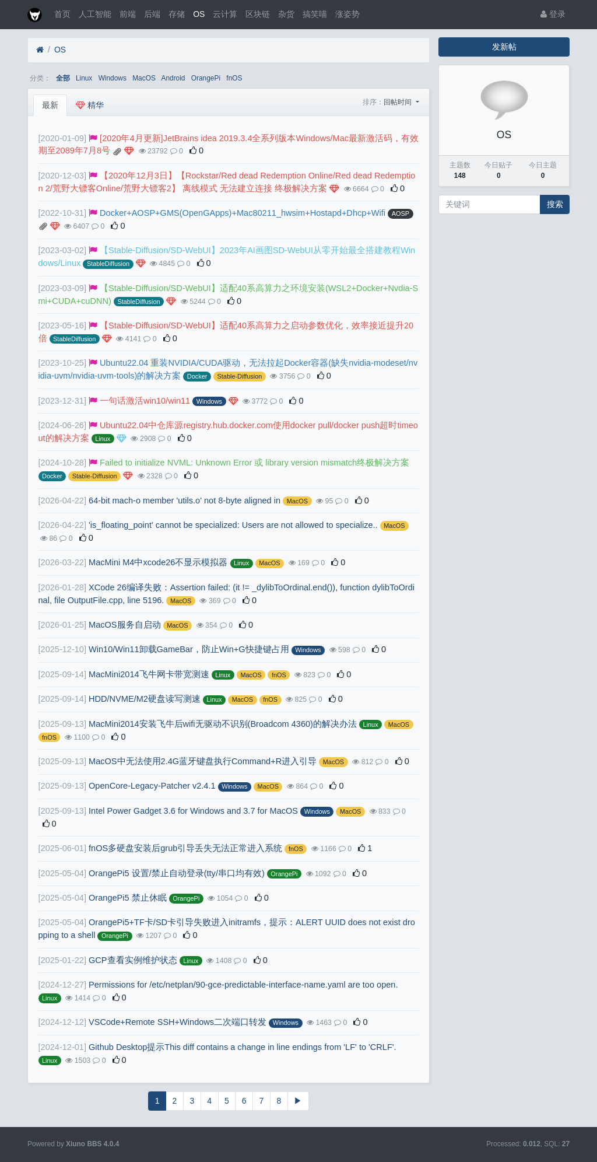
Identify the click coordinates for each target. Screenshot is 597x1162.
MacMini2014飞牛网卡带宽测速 (149, 674)
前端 (128, 14)
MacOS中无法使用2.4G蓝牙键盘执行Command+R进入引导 (203, 761)
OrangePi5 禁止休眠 (128, 897)
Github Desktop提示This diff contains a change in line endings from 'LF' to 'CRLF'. (242, 1047)
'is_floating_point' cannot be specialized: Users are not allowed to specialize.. (233, 525)
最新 (50, 105)
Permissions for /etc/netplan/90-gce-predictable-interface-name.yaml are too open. (243, 984)
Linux (84, 78)
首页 (62, 14)
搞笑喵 (315, 14)
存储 (176, 14)
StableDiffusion (108, 263)
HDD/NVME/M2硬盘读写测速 (145, 699)
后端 (152, 14)
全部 (63, 78)
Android (173, 78)
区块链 (257, 14)
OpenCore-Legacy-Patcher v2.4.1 (152, 785)
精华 (90, 105)
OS (199, 14)
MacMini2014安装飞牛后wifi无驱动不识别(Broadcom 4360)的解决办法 (223, 724)
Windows (113, 78)
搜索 (555, 204)
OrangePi (205, 78)
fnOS (234, 78)
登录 (553, 14)
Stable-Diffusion (239, 376)
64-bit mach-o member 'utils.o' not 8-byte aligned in (184, 500)
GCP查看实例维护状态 (133, 960)
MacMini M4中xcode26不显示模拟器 (158, 562)
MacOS (144, 78)
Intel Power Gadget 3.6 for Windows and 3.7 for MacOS (193, 811)
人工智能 (95, 14)
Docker (197, 376)
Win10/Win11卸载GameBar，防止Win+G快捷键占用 (189, 649)
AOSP (400, 213)
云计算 (225, 14)
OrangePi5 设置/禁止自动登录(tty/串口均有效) (177, 873)
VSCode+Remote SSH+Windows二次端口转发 (177, 1022)
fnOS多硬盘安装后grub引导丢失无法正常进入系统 (185, 848)
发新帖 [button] (504, 46)
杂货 (286, 14)
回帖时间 (398, 102)
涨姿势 (347, 14)
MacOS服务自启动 (125, 624)
